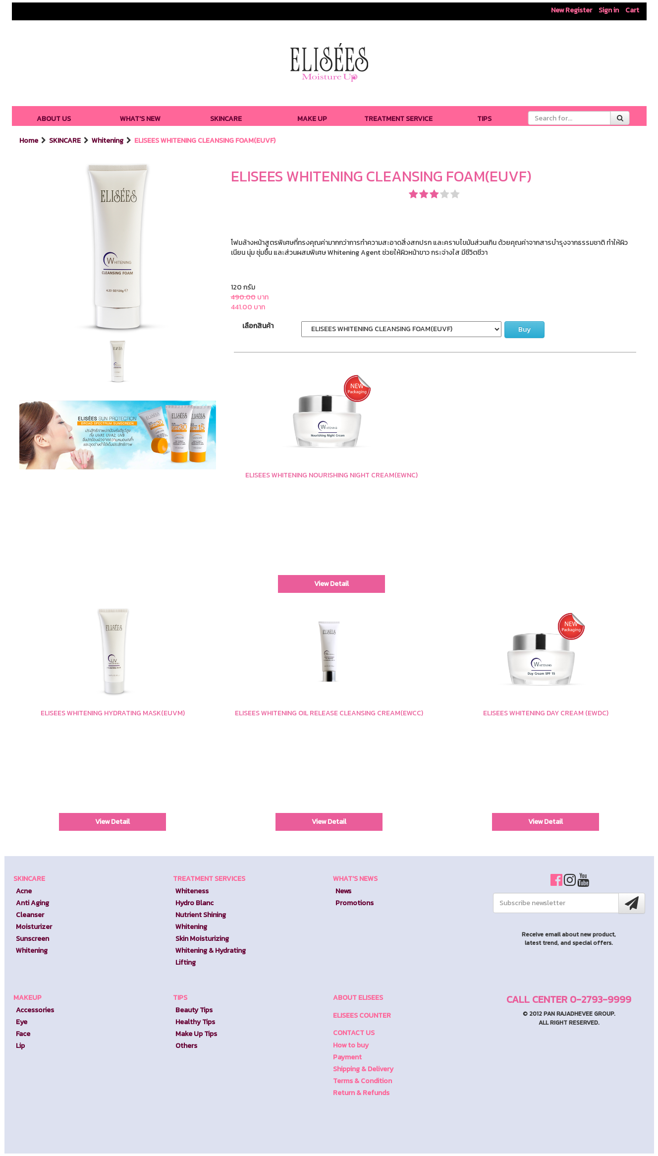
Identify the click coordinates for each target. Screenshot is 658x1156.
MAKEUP (27, 997)
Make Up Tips (196, 1034)
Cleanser (30, 915)
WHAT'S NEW (140, 119)
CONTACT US (354, 1033)
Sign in (609, 10)
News (343, 891)
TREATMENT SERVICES (209, 878)
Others (186, 1045)
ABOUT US (54, 119)
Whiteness (192, 891)
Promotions (354, 903)
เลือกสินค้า (258, 326)
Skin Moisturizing (202, 938)
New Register (571, 10)
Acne (24, 891)
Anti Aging (32, 903)
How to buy (351, 1045)
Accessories (35, 1010)
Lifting (185, 962)
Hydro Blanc (194, 903)
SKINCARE (226, 119)
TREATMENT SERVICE (398, 119)
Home (29, 140)
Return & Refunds (361, 1093)
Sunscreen (32, 938)
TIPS (484, 119)
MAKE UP (312, 119)
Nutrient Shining (200, 915)
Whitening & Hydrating (210, 950)
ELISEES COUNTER (362, 1015)
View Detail (331, 583)
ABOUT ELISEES (358, 997)
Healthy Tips (195, 1022)
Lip (20, 1045)
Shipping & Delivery (363, 1069)
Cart (632, 10)
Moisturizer (34, 927)
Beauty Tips (194, 1010)
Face (23, 1034)
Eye (21, 1022)
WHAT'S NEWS (355, 878)
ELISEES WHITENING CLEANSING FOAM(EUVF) (204, 141)
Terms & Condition (362, 1081)
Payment (347, 1057)
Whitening (108, 140)
